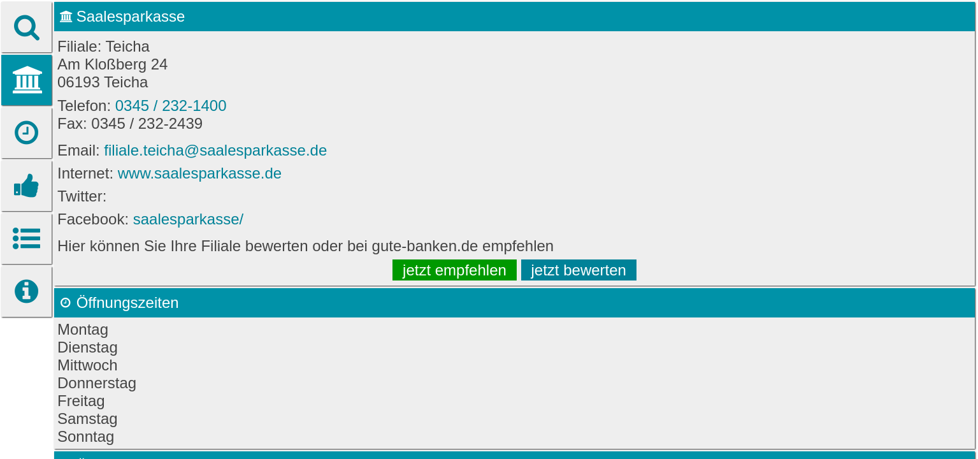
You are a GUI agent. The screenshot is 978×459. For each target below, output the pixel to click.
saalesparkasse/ (188, 219)
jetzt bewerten (578, 270)
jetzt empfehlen (455, 270)
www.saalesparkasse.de (200, 173)
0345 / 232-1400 (171, 105)
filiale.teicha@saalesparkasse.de (215, 150)
